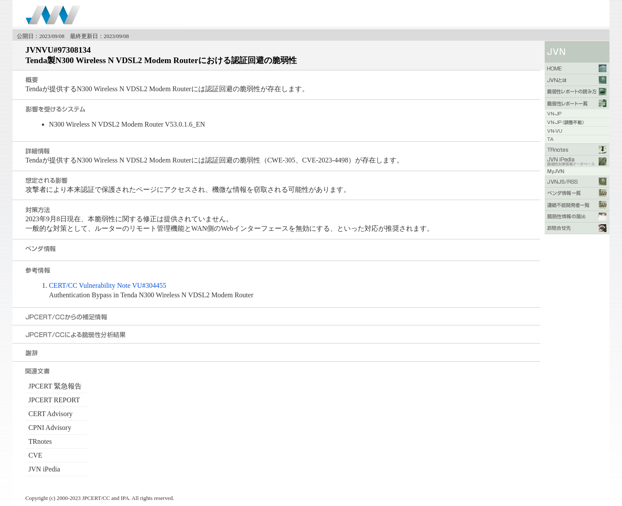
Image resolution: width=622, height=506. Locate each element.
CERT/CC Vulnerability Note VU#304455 (107, 285)
